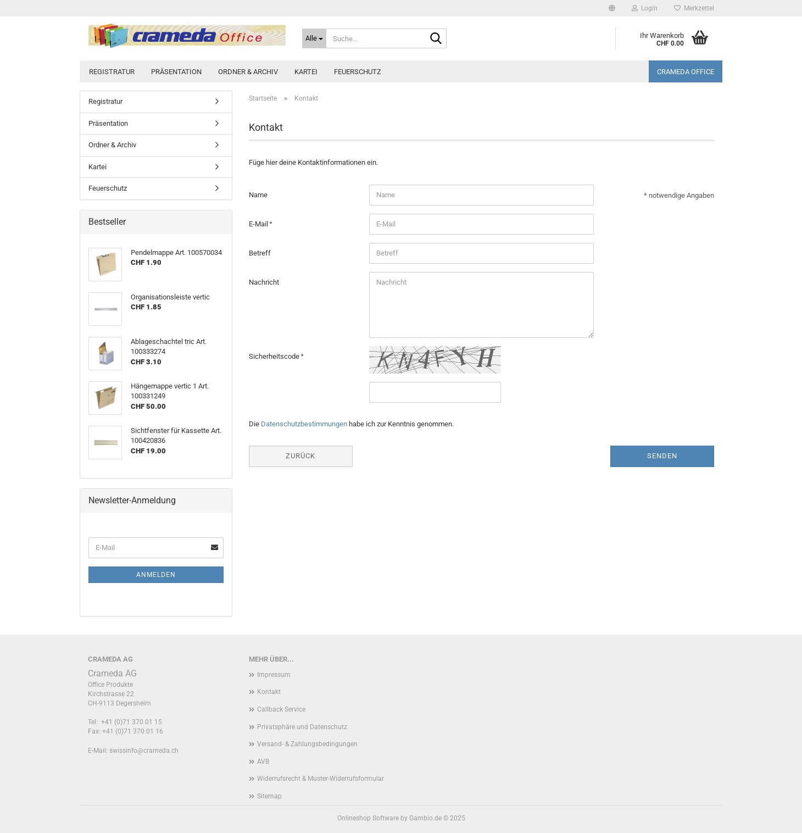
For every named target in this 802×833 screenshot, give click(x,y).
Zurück (300, 456)
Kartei (306, 72)
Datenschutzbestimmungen (304, 424)
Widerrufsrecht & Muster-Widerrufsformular (320, 778)
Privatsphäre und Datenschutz (302, 727)
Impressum (274, 675)
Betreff (260, 253)
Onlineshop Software (368, 818)
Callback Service (281, 709)
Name (258, 195)
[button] (611, 8)
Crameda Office (685, 72)
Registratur (112, 72)
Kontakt (269, 692)
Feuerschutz (357, 72)
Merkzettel (694, 8)
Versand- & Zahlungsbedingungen (307, 744)
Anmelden (156, 575)
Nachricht (264, 282)
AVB (263, 761)
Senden (662, 456)
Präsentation (176, 72)
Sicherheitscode (275, 356)
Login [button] (645, 8)
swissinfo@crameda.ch (144, 750)
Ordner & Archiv (248, 72)
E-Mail (259, 224)
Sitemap (269, 796)
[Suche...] (314, 38)
